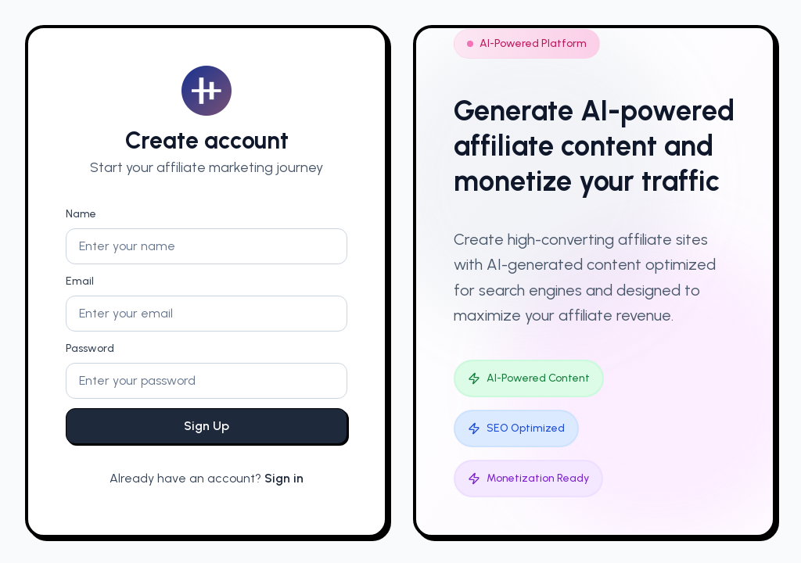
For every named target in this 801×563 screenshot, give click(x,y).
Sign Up (206, 425)
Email (80, 281)
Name (81, 214)
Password (90, 348)
